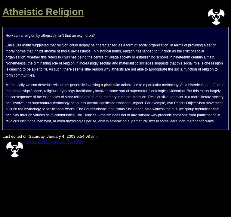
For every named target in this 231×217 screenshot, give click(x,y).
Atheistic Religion (43, 11)
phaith (109, 85)
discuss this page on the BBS (55, 141)
